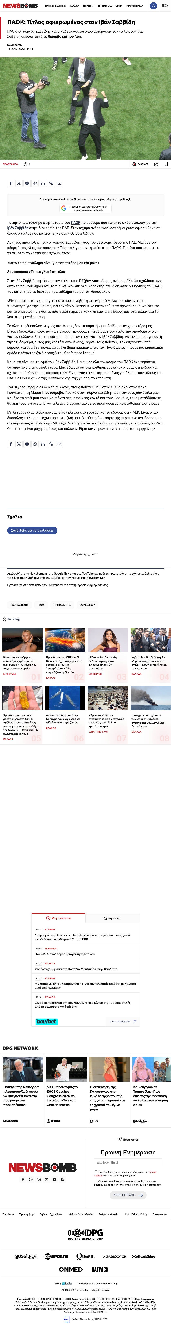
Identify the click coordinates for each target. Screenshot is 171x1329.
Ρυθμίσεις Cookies (109, 1214)
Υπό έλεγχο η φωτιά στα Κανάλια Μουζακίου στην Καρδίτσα (76, 969)
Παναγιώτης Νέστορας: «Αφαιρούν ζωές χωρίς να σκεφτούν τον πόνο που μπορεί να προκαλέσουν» (21, 1096)
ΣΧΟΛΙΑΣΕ (140, 164)
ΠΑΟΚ (41, 605)
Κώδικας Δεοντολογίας (80, 1214)
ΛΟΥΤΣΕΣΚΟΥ (87, 605)
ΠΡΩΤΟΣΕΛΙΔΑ (134, 6)
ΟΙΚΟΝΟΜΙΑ (105, 6)
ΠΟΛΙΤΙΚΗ (88, 6)
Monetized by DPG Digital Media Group (97, 1283)
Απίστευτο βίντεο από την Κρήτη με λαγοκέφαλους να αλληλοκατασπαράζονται (63, 718)
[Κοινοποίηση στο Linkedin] (43, 183)
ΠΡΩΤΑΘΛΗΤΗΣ (62, 605)
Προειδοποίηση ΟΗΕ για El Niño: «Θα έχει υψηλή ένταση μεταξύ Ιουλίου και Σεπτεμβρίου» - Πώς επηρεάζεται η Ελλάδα (64, 664)
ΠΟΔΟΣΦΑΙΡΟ (10, 164)
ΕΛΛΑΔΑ (74, 6)
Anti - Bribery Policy (136, 1214)
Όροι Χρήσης (26, 1214)
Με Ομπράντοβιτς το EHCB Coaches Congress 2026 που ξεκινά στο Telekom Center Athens (62, 1096)
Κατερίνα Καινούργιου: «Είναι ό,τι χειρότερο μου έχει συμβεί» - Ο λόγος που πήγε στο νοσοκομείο (19, 662)
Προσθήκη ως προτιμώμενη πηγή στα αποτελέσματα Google (84, 208)
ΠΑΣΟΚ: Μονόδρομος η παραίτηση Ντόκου (65, 954)
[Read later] (166, 164)
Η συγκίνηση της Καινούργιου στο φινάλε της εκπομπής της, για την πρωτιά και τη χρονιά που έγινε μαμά (107, 1098)
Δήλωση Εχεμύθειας (51, 1214)
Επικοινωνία (160, 1214)
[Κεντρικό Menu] (165, 5)
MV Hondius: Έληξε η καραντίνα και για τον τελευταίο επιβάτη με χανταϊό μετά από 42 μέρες (85, 986)
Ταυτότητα (8, 1214)
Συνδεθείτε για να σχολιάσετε (32, 530)
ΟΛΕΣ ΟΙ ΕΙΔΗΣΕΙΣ (55, 6)
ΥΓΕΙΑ (119, 6)
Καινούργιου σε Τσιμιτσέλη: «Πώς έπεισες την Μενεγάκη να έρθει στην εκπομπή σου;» (150, 1096)
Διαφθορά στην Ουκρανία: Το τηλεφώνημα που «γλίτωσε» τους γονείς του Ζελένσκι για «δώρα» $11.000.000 (83, 937)
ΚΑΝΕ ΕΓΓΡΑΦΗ (128, 1195)
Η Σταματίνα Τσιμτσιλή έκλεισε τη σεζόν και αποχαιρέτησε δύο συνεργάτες (103, 662)
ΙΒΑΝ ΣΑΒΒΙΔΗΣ (19, 605)
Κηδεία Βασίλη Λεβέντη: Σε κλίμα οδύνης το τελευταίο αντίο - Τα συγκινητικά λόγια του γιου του (148, 662)
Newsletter (36, 585)
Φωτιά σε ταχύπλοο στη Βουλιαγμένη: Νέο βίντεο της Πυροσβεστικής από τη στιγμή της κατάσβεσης (82, 1005)
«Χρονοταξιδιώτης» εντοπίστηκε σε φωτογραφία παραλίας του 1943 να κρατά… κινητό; (106, 720)
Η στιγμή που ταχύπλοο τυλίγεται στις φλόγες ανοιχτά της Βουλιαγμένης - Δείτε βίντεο (148, 720)
